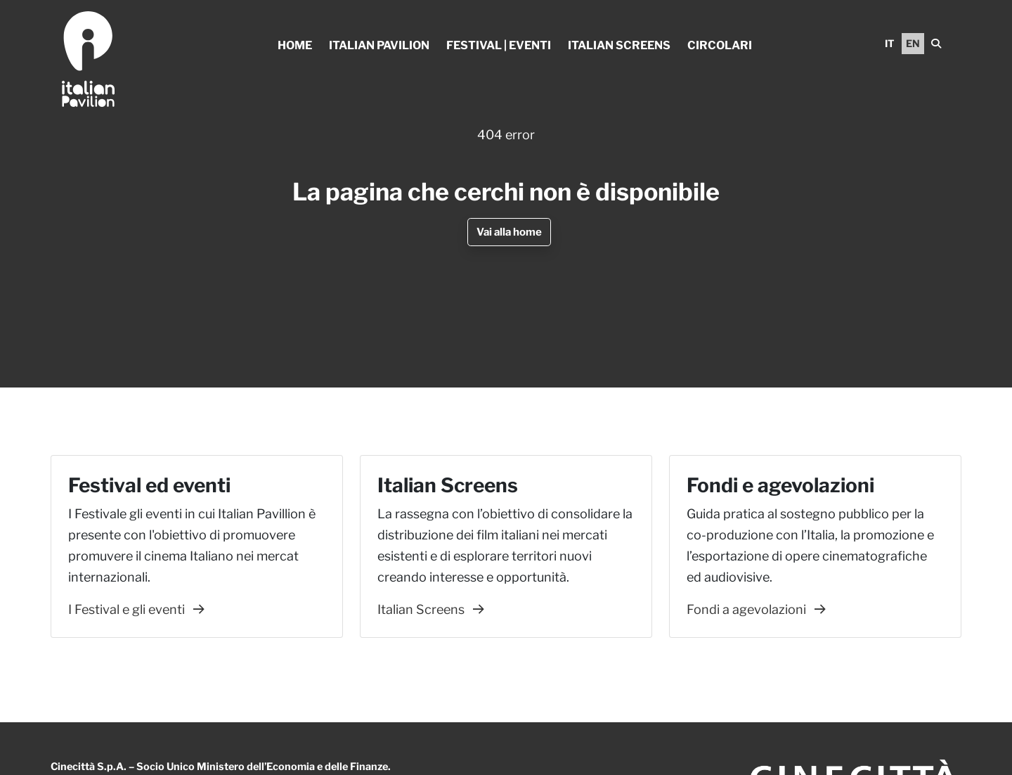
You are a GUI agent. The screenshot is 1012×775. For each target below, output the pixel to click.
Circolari (719, 45)
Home (295, 45)
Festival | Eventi (498, 45)
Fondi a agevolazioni (756, 609)
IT (890, 43)
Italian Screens (619, 45)
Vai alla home (509, 232)
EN (913, 43)
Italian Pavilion (379, 45)
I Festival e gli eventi (136, 609)
